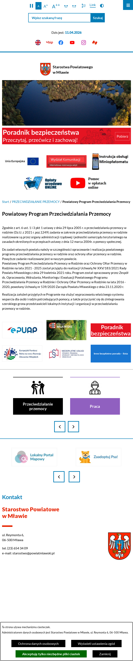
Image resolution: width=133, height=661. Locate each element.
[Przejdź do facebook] (61, 42)
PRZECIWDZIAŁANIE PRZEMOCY (36, 201)
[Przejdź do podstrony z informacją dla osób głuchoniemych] (95, 42)
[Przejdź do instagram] (83, 42)
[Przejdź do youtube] (72, 42)
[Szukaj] (98, 17)
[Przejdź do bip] (49, 42)
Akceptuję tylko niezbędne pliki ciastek (51, 654)
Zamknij (105, 654)
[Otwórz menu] (128, 5)
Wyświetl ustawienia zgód (96, 643)
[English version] (38, 42)
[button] (31, 6)
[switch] (66, 6)
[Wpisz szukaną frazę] (59, 17)
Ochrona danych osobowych (38, 643)
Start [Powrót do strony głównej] (5, 201)
